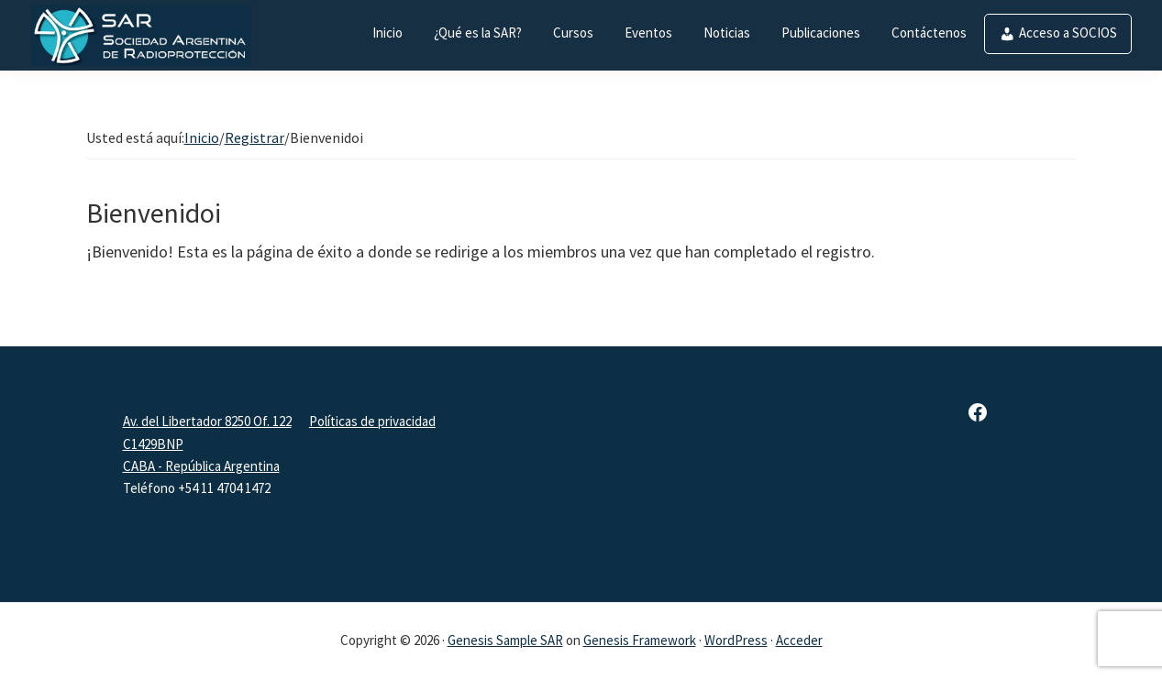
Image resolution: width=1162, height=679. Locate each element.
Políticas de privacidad (372, 421)
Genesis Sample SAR (505, 640)
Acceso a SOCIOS (1068, 32)
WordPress (736, 640)
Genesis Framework (639, 640)
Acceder (799, 640)
